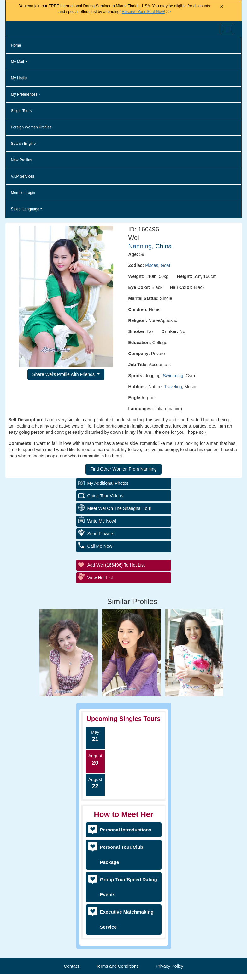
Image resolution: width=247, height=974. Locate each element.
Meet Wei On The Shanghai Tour (119, 508)
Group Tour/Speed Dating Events (128, 887)
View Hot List (100, 577)
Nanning (140, 246)
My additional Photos (108, 483)
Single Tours (21, 111)
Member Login (23, 192)
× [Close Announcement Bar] (221, 6)
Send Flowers (101, 533)
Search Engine (23, 143)
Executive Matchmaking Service (127, 919)
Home (16, 45)
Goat (165, 265)
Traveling (173, 386)
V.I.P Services (22, 176)
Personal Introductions (125, 829)
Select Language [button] (25, 209)
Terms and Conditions (117, 966)
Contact (71, 966)
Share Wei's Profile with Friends (64, 374)
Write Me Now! (101, 521)
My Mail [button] (18, 61)
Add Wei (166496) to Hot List (116, 565)
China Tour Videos (105, 495)
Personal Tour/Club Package (121, 854)
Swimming (173, 375)
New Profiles (21, 160)
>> (146, 11)
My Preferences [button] (24, 94)
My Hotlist (19, 78)
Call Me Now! (100, 546)
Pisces (151, 265)
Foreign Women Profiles (31, 127)
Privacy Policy (169, 966)
